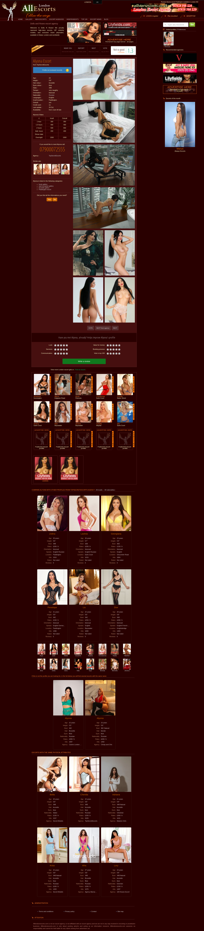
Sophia (90, 654)
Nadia (115, 654)
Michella (115, 669)
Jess (41, 669)
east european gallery (46, 184)
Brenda (102, 669)
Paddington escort (45, 187)
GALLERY (28, 19)
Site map (120, 911)
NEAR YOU (63, 49)
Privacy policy (69, 911)
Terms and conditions (46, 911)
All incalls (99, 489)
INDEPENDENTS (73, 19)
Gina (66, 669)
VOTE (101, 49)
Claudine (78, 654)
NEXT (89, 49)
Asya (41, 654)
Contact (94, 911)
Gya (90, 669)
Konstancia (102, 654)
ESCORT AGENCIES (56, 19)
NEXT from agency (102, 328)
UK (97, 2)
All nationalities (110, 489)
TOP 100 (84, 19)
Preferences (181, 29)
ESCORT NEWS (95, 19)
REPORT (77, 49)
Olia (78, 669)
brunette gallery (44, 185)
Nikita (66, 654)
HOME (20, 19)
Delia (54, 669)
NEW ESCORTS (41, 19)
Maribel (127, 654)
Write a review (84, 361)
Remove (167, 46)
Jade (54, 654)
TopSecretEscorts (55, 153)
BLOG (106, 19)
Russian (51, 94)
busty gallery (43, 182)
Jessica (127, 669)
